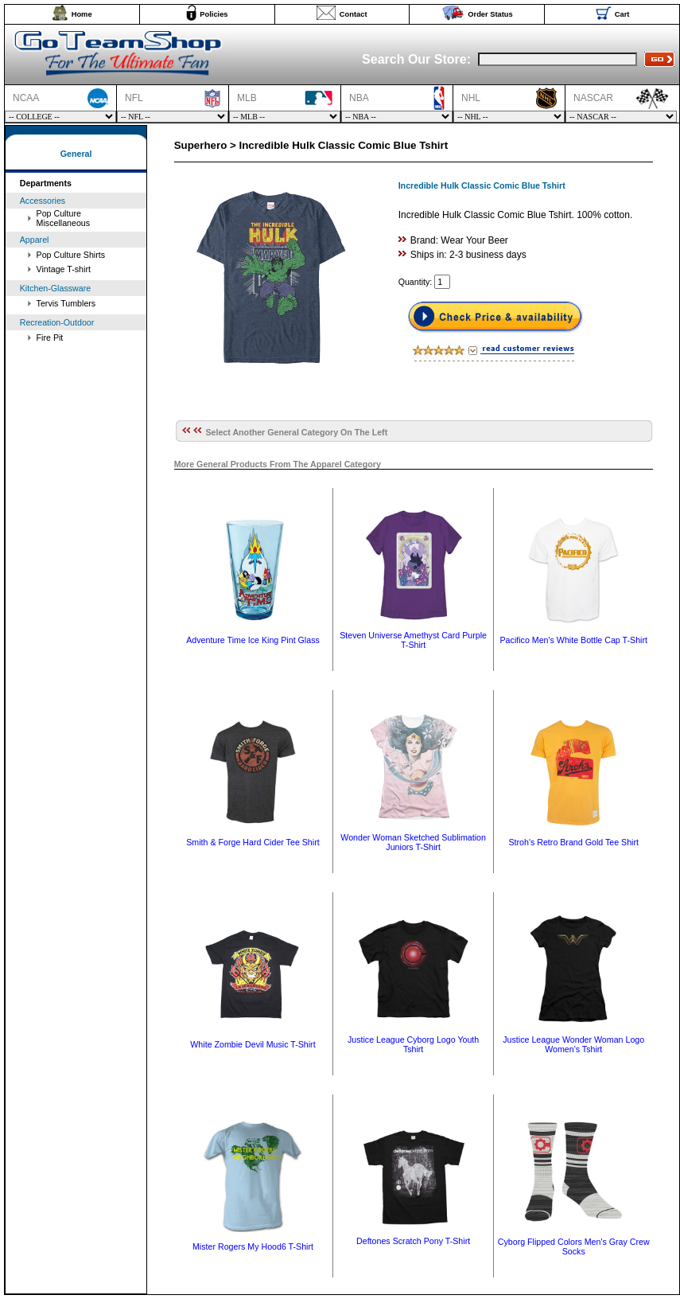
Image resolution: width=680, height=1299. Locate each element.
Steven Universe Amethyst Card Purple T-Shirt (413, 640)
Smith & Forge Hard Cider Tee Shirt (252, 842)
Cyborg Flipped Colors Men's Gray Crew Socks (574, 1246)
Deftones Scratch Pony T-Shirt (413, 1241)
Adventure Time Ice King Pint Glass (253, 640)
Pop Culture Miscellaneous (64, 218)
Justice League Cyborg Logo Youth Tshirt (413, 1044)
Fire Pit (50, 337)
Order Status (490, 14)
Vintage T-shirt (64, 269)
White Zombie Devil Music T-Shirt (252, 1044)
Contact (353, 14)
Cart (622, 14)
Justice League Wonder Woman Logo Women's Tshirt (573, 1044)
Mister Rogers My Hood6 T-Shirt (252, 1246)
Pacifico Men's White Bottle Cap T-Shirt (573, 640)
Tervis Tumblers (66, 303)
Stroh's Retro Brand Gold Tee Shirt (573, 842)
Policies (213, 14)
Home (82, 14)
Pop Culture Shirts (71, 254)
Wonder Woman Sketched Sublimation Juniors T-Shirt (413, 842)
